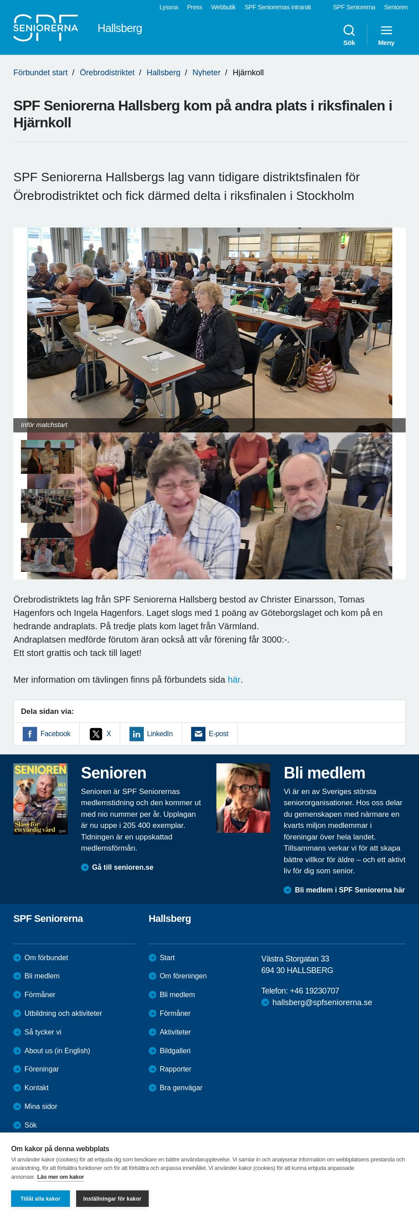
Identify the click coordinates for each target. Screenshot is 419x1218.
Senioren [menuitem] (396, 7)
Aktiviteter (175, 1032)
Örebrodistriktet (107, 73)
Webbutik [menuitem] (223, 7)
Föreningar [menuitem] (41, 1069)
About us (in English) (57, 1051)
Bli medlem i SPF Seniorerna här (350, 890)
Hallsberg (163, 73)
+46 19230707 (314, 990)
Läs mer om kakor (60, 1176)
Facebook (55, 733)
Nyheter (206, 73)
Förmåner (39, 994)
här (234, 679)
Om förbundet (46, 957)
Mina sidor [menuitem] (40, 1106)
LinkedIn (159, 733)
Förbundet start (40, 73)
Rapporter (175, 1069)
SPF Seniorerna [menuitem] (354, 7)
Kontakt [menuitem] (36, 1088)
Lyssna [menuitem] (168, 7)
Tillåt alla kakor (40, 1199)
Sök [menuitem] (349, 35)
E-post (218, 733)
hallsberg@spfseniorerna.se (322, 1002)
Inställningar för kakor (112, 1199)
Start (167, 957)
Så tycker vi (42, 1032)
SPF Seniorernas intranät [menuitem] (277, 7)
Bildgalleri (175, 1051)
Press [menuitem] (194, 7)
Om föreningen (183, 976)
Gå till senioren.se (123, 867)
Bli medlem (42, 976)
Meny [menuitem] (386, 35)
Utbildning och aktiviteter (63, 1013)
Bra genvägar (181, 1088)
